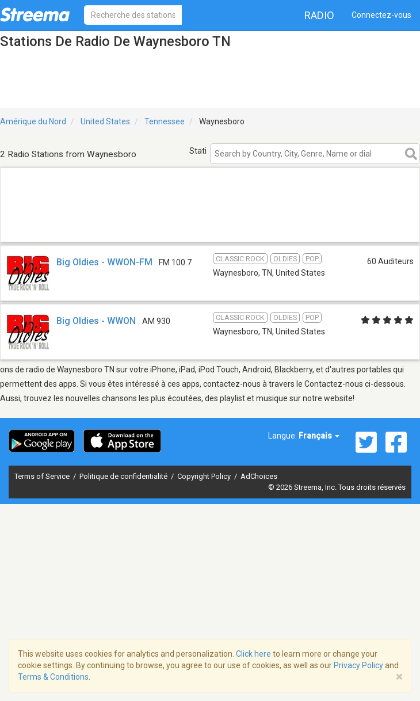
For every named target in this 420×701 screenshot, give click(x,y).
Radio (319, 15)
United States (105, 121)
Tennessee (164, 121)
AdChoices (258, 476)
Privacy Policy (358, 665)
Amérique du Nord (33, 121)
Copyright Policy (204, 476)
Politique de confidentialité (124, 476)
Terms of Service (42, 476)
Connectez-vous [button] (381, 15)
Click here (253, 653)
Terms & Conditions (53, 676)
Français (319, 435)
